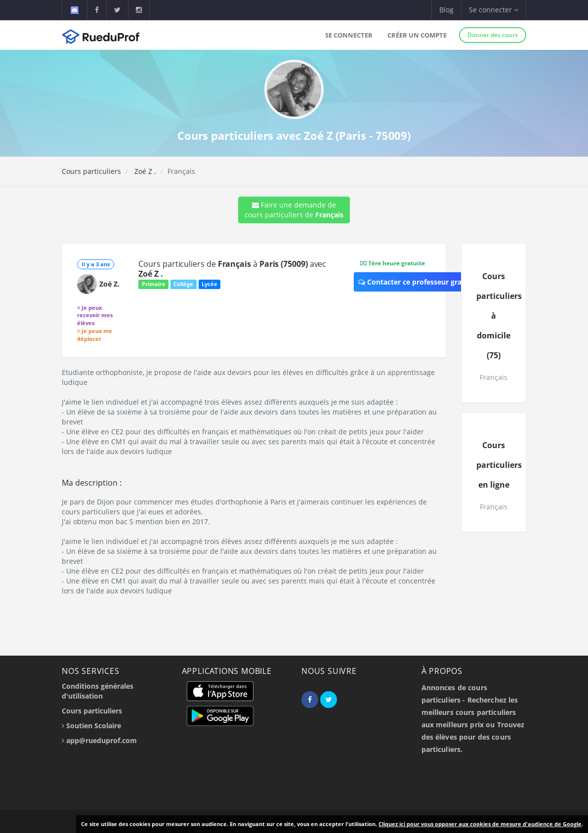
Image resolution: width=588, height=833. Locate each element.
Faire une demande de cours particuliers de (294, 209)
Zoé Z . (144, 171)
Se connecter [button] (493, 9)
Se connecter (349, 35)
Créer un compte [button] (417, 35)
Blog (446, 9)
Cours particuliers (91, 171)
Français (493, 377)
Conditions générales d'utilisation (97, 691)
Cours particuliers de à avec (232, 268)
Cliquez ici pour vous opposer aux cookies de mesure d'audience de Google (480, 824)
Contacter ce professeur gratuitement (427, 282)
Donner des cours (492, 35)
